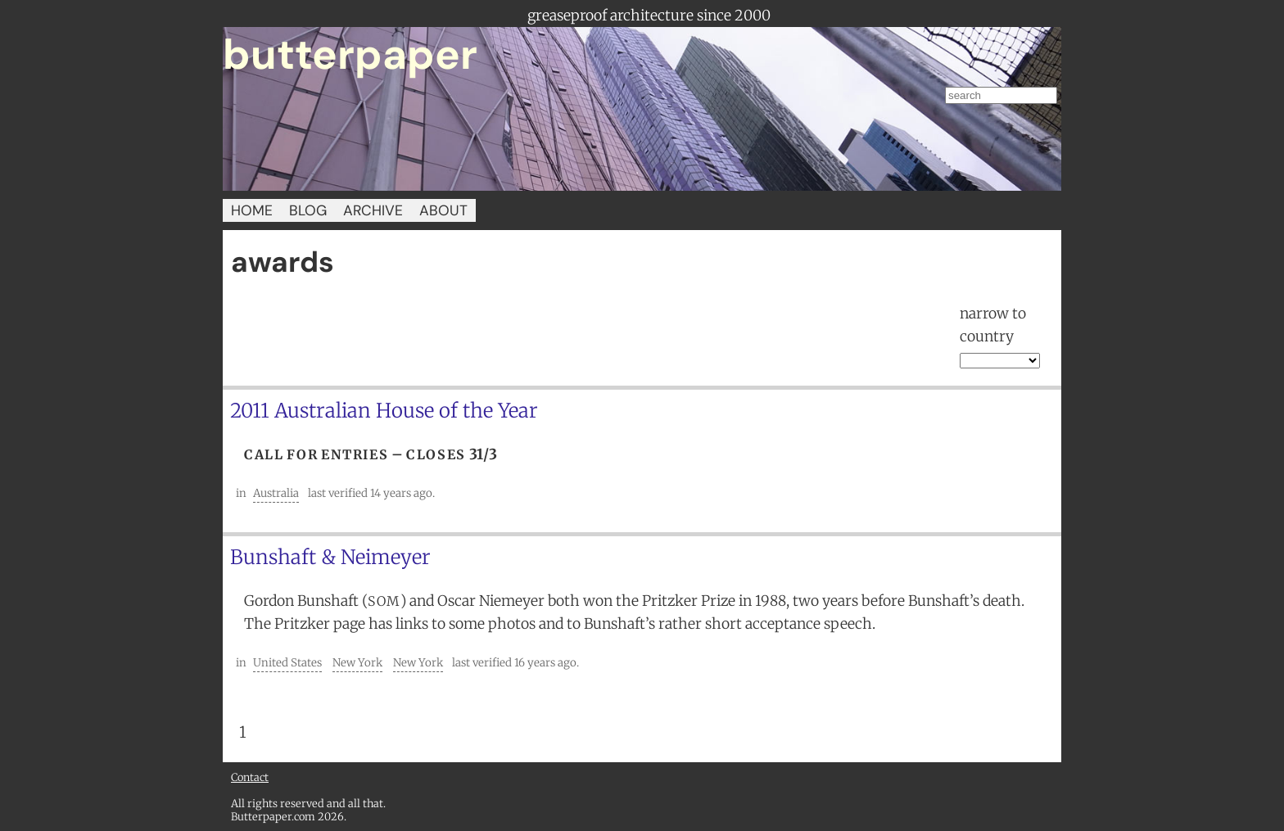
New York (357, 663)
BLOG (308, 210)
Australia (276, 493)
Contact (250, 777)
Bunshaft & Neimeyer (330, 557)
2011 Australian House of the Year (384, 410)
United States (287, 663)
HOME (252, 210)
